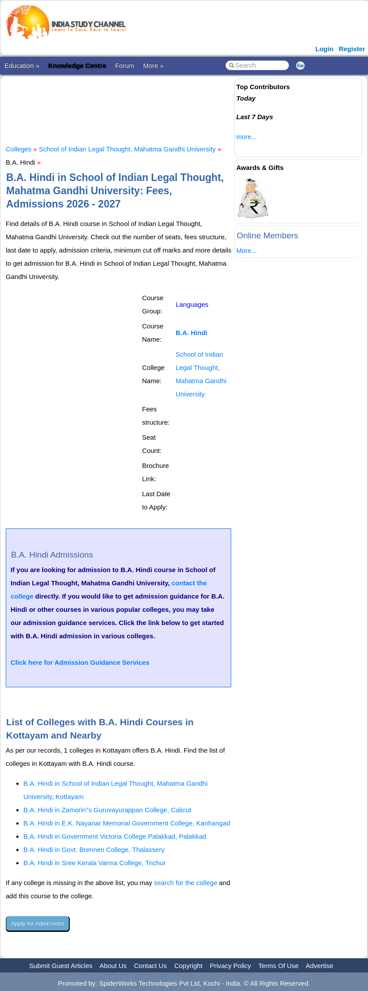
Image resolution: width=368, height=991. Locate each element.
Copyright (188, 965)
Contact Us (150, 965)
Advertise (320, 965)
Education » (21, 65)
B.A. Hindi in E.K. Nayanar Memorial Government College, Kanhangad (126, 823)
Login (324, 49)
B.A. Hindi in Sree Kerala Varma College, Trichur (94, 863)
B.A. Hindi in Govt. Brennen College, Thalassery (94, 849)
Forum (124, 65)
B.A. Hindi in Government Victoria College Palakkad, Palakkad (114, 836)
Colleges (18, 149)
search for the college (185, 882)
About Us (113, 965)
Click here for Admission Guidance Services (80, 662)
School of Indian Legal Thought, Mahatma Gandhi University (127, 149)
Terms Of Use (278, 965)
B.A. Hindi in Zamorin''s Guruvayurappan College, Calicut (107, 810)
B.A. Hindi (191, 332)
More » (153, 65)
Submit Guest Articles (60, 965)
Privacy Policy (230, 965)
